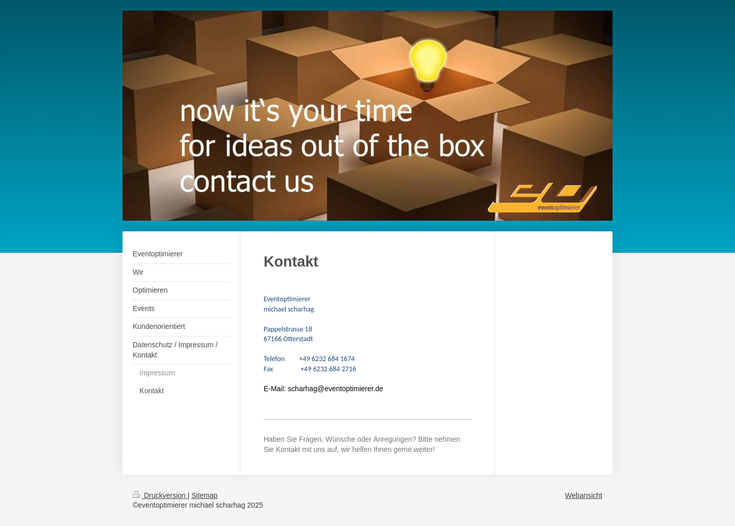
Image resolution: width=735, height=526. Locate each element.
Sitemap (204, 495)
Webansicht (583, 495)
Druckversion (160, 495)
